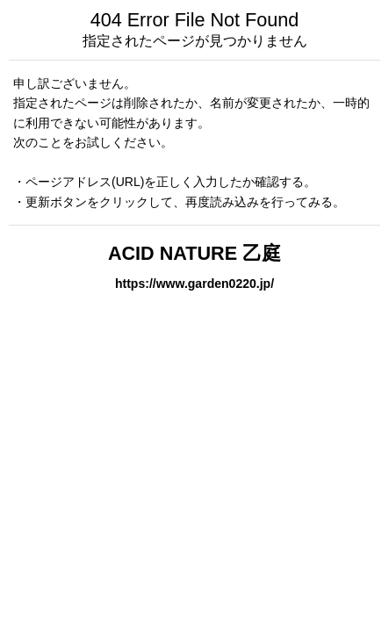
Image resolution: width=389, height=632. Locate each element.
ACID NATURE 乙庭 (194, 253)
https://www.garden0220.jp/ (194, 283)
